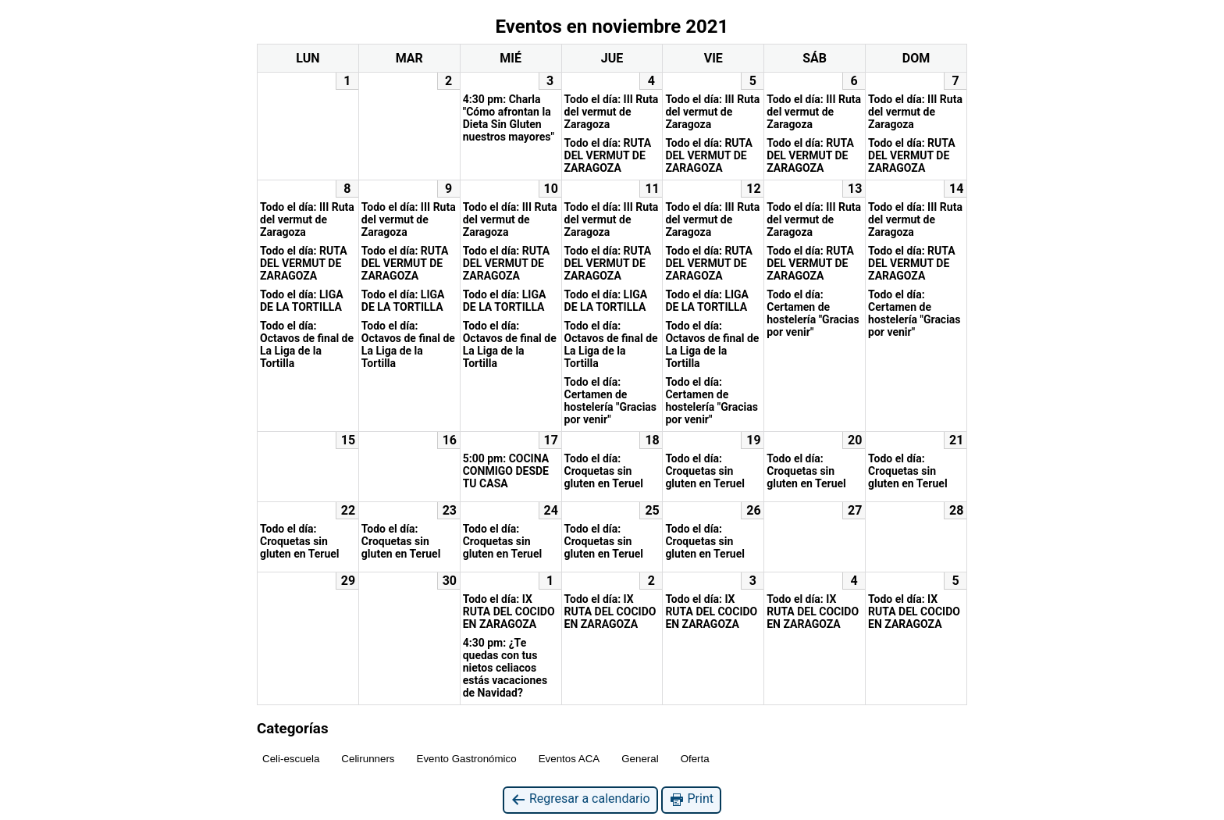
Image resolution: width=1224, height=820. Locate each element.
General (639, 759)
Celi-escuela (290, 759)
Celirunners (367, 759)
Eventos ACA (569, 759)
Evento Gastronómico (467, 759)
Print (691, 799)
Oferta (695, 759)
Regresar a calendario (580, 799)
